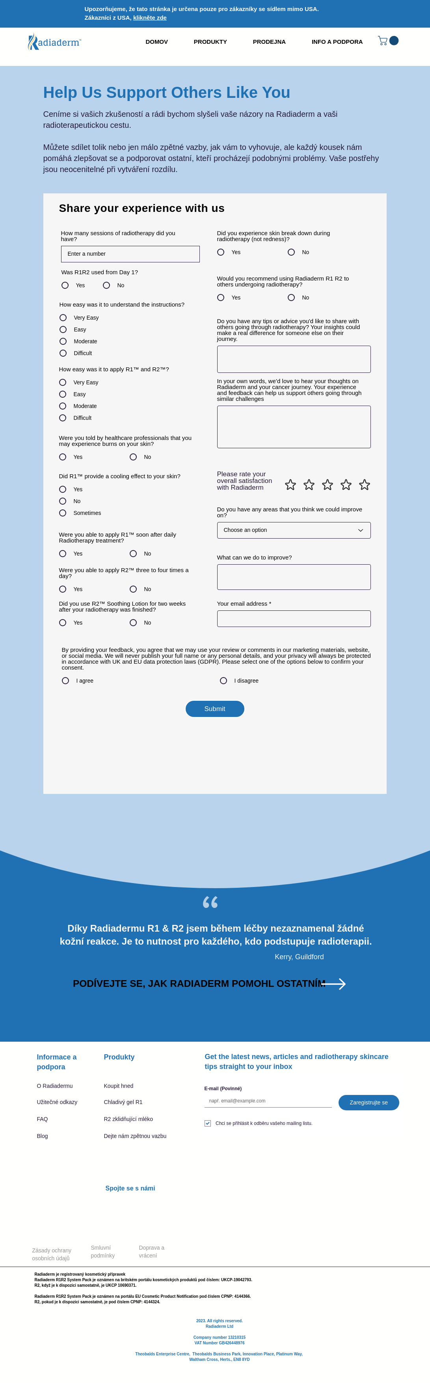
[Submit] (215, 709)
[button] (389, 40)
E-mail (223, 1089)
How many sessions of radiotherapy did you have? (118, 236)
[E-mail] (266, 1101)
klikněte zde (150, 17)
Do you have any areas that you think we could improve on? (290, 512)
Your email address (242, 603)
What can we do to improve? (254, 557)
